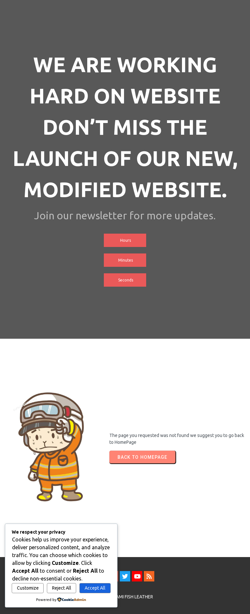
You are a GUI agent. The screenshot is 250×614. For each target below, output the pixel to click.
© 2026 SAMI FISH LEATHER (125, 596)
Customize (28, 588)
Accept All (95, 588)
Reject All (61, 588)
